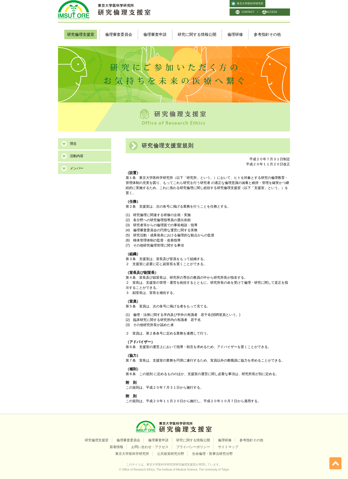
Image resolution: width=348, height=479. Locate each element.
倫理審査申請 (155, 34)
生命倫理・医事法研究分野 (212, 454)
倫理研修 (235, 34)
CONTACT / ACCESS (259, 11)
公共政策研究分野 (170, 454)
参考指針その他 (267, 34)
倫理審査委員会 (118, 34)
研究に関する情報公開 (197, 34)
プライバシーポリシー (193, 447)
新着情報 (116, 447)
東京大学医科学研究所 (250, 3)
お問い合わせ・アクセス (149, 447)
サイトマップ (228, 447)
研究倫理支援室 (97, 440)
